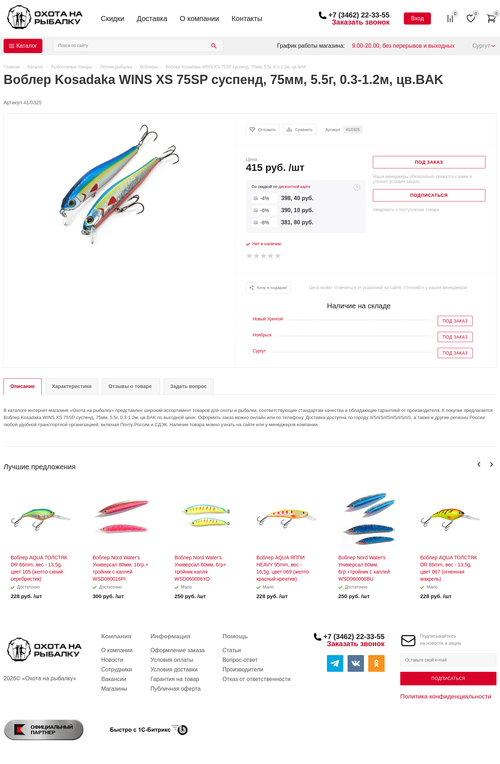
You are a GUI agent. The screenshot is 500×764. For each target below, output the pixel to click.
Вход (417, 18)
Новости (112, 660)
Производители (243, 669)
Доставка (152, 18)
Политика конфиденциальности (445, 696)
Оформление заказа (177, 650)
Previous (479, 464)
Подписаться (448, 678)
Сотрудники (116, 669)
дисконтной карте (294, 186)
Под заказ (455, 321)
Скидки (112, 18)
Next (491, 464)
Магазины (114, 689)
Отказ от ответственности (257, 679)
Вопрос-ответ (240, 660)
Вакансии (113, 679)
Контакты (246, 18)
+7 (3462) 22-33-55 (359, 15)
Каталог (26, 46)
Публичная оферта (175, 689)
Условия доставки (174, 669)
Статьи (232, 650)
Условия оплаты (171, 660)
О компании (199, 18)
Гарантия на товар (174, 679)
